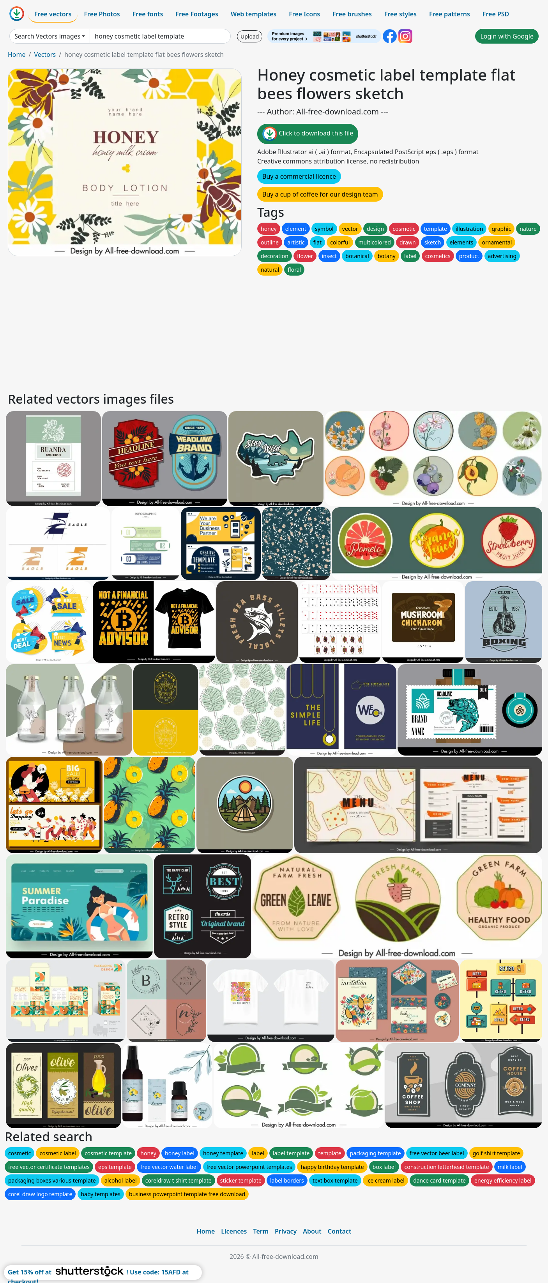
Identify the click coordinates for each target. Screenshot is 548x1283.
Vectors (45, 54)
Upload (249, 36)
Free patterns (449, 14)
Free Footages (196, 14)
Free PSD (496, 14)
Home (17, 54)
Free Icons (304, 14)
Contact (340, 1231)
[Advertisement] (241, 331)
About (312, 1231)
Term (261, 1231)
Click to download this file (307, 134)
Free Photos (102, 14)
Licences (234, 1231)
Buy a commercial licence (299, 176)
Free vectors (52, 14)
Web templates (253, 14)
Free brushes (352, 14)
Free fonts (148, 14)
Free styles (400, 14)
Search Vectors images (47, 36)
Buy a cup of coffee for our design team (320, 194)
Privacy (286, 1231)
